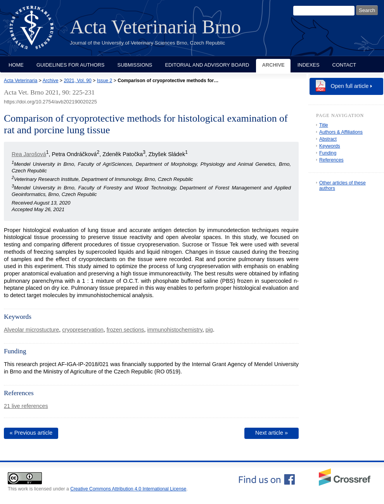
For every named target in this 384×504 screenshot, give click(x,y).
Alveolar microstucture (31, 330)
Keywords (329, 146)
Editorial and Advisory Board (207, 65)
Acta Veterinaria (20, 80)
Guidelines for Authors (70, 65)
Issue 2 (104, 80)
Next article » (271, 433)
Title (323, 125)
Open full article (350, 86)
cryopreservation (82, 330)
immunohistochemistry (174, 330)
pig (209, 330)
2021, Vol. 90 (77, 80)
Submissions (135, 65)
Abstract (328, 139)
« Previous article (31, 433)
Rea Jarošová (29, 154)
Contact (344, 65)
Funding (327, 153)
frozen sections (125, 330)
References (331, 160)
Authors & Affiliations (341, 132)
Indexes (309, 65)
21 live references (26, 406)
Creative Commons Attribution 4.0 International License (128, 489)
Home (16, 65)
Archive (273, 65)
